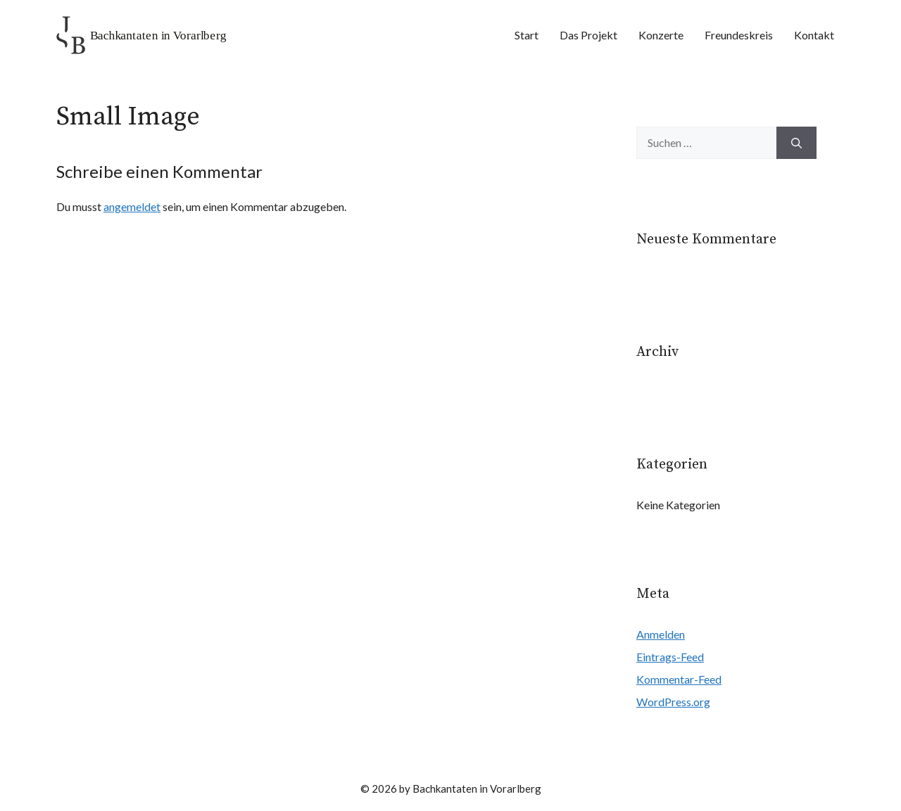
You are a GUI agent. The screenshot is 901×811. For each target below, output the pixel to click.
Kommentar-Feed (679, 679)
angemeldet (131, 206)
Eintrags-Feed (670, 656)
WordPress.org (673, 701)
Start (526, 34)
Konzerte (660, 34)
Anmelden (660, 634)
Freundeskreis (739, 34)
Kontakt (814, 34)
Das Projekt (588, 34)
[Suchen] (796, 143)
